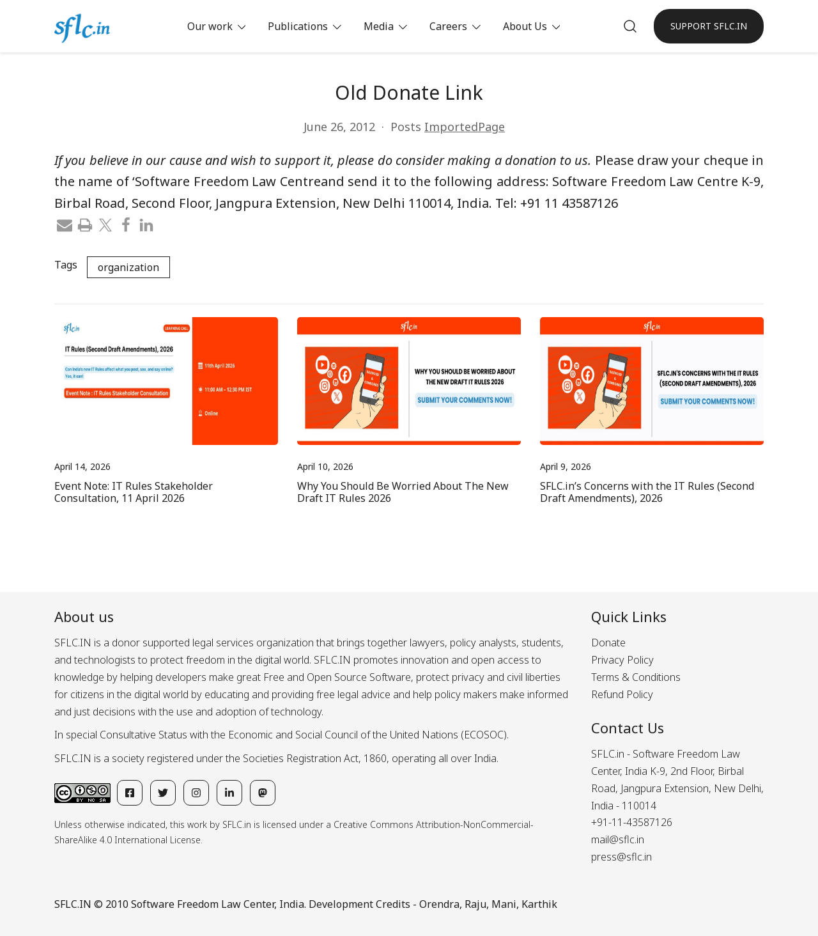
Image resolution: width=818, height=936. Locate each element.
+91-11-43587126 (631, 822)
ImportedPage (464, 126)
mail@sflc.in (617, 839)
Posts (405, 126)
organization (128, 267)
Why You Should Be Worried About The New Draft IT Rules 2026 (403, 492)
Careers (448, 26)
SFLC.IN (72, 904)
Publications (298, 26)
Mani (503, 904)
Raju (475, 904)
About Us (525, 26)
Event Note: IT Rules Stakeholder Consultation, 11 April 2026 (133, 492)
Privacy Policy (622, 660)
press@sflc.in (621, 857)
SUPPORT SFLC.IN (708, 26)
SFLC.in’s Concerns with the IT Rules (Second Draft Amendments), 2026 (647, 492)
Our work (210, 26)
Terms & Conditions (636, 677)
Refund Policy (622, 694)
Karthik (539, 904)
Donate (608, 643)
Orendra (439, 904)
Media (379, 26)
